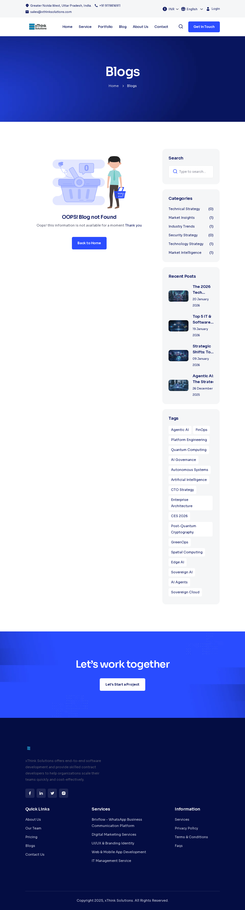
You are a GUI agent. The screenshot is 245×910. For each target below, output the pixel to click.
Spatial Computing (187, 552)
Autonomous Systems (189, 470)
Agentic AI (180, 430)
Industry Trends (191, 226)
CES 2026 (179, 516)
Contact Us (34, 854)
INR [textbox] (171, 9)
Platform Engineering (189, 440)
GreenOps (179, 542)
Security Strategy (191, 235)
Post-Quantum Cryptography (183, 529)
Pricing (31, 837)
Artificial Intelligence (189, 480)
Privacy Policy (186, 828)
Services (182, 819)
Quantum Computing (189, 450)
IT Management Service (111, 861)
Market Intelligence (191, 253)
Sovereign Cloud (185, 592)
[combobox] (173, 9)
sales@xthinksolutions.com (51, 12)
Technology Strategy (191, 244)
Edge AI (177, 562)
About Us (33, 819)
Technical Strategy (191, 209)
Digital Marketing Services (114, 834)
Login (216, 9)
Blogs (30, 846)
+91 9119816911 (110, 5)
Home (113, 86)
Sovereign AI (182, 572)
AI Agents (179, 582)
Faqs (179, 846)
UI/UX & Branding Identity (113, 843)
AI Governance (183, 460)
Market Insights (191, 218)
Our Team (33, 828)
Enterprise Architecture (181, 503)
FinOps (201, 430)
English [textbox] (192, 9)
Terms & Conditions (191, 837)
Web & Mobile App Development (119, 852)
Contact (161, 27)
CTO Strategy (182, 490)
